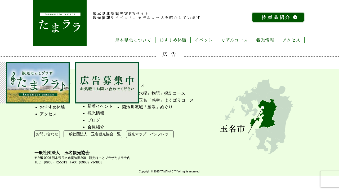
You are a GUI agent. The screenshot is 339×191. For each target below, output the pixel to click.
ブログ (93, 120)
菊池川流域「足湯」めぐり (147, 107)
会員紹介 (95, 127)
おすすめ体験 (172, 40)
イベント (204, 40)
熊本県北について (133, 40)
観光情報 (265, 40)
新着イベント (100, 106)
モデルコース (234, 40)
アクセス (291, 40)
